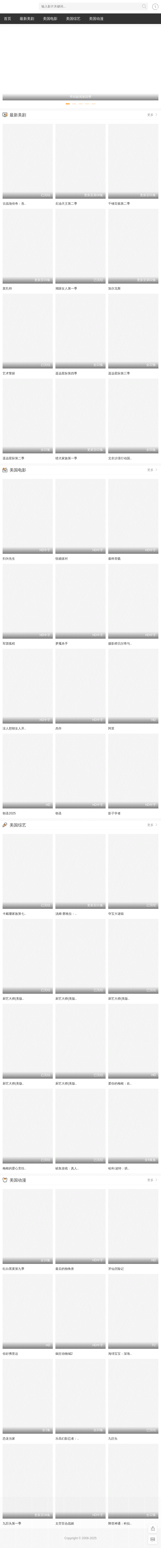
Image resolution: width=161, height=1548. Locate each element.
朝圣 (58, 813)
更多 (152, 115)
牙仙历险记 (116, 1269)
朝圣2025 (9, 813)
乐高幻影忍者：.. (67, 1438)
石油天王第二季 (66, 203)
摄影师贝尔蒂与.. (120, 643)
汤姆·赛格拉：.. (66, 914)
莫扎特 (7, 288)
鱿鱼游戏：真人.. (67, 1168)
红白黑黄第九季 (13, 1269)
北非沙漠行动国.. (120, 458)
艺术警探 (9, 373)
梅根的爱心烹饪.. (14, 1168)
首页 (7, 19)
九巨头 (113, 1438)
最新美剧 (27, 19)
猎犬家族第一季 (66, 458)
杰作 (58, 728)
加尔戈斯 (114, 288)
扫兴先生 (9, 558)
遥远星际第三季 (119, 373)
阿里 (111, 728)
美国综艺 (73, 19)
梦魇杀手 (61, 643)
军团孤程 (9, 643)
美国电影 (50, 19)
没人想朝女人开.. (14, 728)
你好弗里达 (10, 1353)
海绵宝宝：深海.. (120, 1353)
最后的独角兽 (64, 1269)
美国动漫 (96, 19)
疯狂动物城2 (64, 1353)
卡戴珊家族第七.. (14, 914)
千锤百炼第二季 (119, 203)
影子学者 (114, 813)
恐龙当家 (9, 1438)
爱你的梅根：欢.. (120, 1083)
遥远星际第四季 (66, 373)
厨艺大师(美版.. (13, 998)
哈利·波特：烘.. (118, 1168)
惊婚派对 (61, 558)
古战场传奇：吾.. (14, 203)
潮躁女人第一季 (66, 288)
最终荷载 (114, 558)
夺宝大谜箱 (116, 914)
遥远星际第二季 (13, 458)
